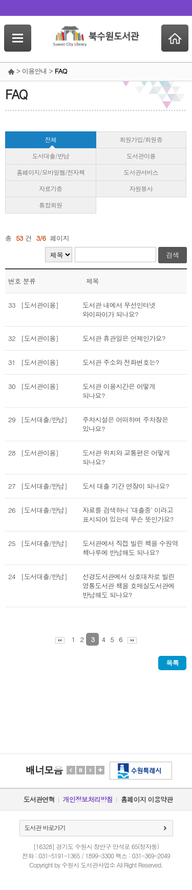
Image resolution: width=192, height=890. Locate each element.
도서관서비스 (140, 172)
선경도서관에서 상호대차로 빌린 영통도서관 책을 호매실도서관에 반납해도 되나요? (128, 586)
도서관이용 (141, 155)
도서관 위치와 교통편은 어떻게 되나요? (126, 457)
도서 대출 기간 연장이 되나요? (125, 486)
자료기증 (50, 188)
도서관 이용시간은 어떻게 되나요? (119, 391)
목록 (172, 663)
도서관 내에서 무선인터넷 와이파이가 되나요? (119, 310)
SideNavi (17, 38)
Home (174, 38)
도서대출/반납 (50, 155)
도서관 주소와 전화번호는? (120, 362)
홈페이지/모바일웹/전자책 (50, 172)
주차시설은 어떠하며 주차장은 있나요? (125, 424)
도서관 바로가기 (45, 827)
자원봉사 (141, 188)
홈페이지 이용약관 (147, 799)
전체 (50, 139)
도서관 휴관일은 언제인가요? (123, 338)
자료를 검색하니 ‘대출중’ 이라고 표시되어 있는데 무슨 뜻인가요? (128, 515)
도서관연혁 (39, 799)
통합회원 (50, 204)
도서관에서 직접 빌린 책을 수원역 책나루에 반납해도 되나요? (130, 548)
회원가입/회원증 (141, 139)
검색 (172, 255)
